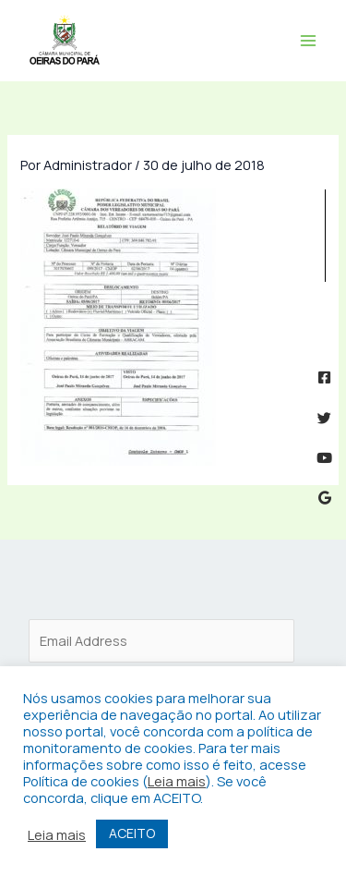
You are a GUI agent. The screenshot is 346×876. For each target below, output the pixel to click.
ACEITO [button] (132, 833)
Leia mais (177, 781)
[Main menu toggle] (308, 40)
